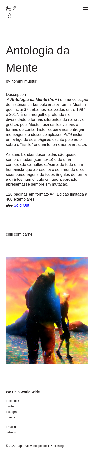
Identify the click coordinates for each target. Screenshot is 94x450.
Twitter (10, 406)
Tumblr (10, 417)
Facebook (12, 401)
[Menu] (85, 8)
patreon (11, 432)
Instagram (12, 412)
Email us (11, 427)
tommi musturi (24, 81)
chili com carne (19, 234)
